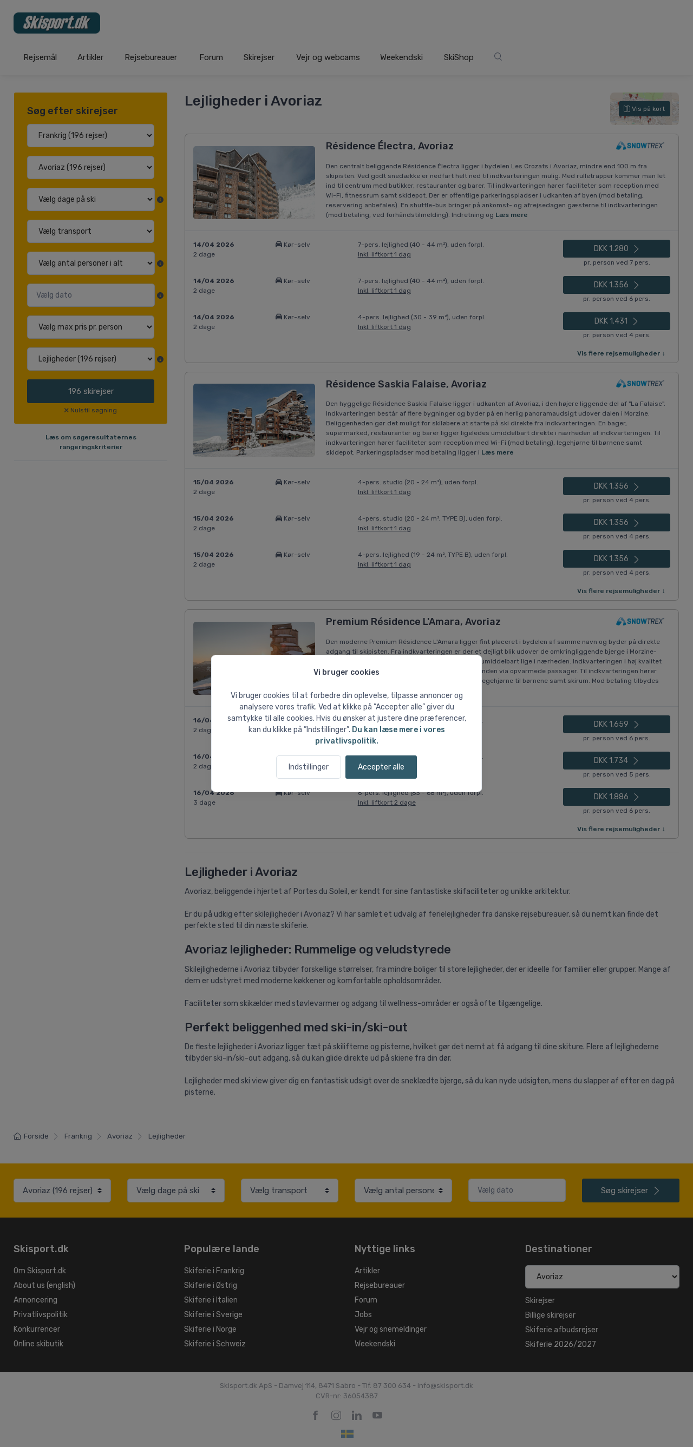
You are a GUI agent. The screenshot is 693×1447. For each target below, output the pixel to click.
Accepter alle (381, 767)
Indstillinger (309, 767)
